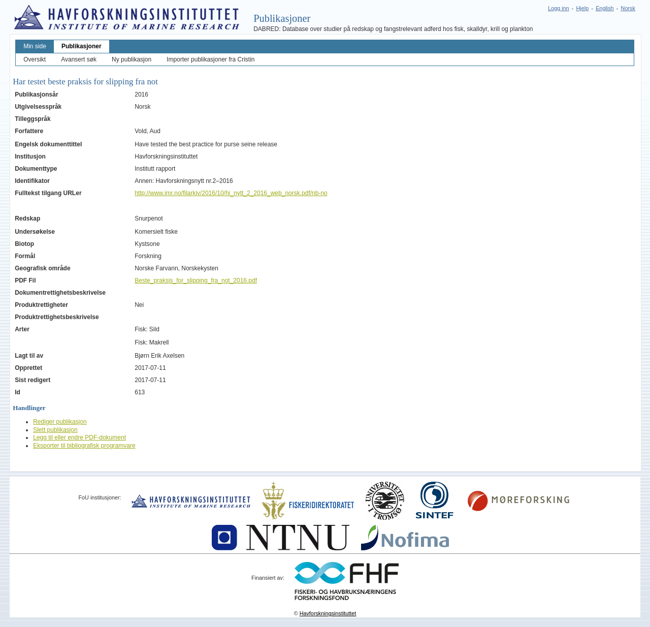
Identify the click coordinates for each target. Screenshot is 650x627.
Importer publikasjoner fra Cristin (210, 59)
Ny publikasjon (131, 59)
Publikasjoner (81, 46)
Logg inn (558, 8)
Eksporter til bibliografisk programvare (84, 445)
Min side (34, 46)
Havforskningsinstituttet (328, 613)
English (604, 8)
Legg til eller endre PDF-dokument (79, 437)
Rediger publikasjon (59, 421)
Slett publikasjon (55, 429)
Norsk (628, 8)
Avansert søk (78, 59)
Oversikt (34, 59)
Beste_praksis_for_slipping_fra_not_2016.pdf (196, 280)
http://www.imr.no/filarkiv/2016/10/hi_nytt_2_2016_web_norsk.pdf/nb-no (231, 193)
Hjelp (582, 8)
